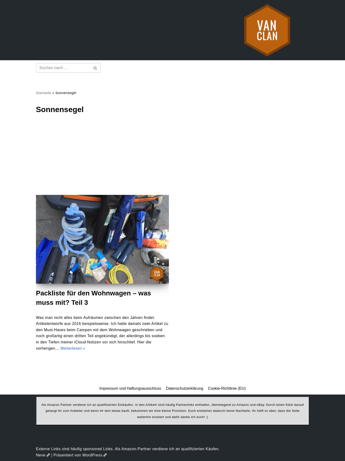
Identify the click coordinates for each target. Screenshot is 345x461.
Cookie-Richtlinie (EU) (227, 388)
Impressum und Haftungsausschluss (130, 388)
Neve (43, 455)
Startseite (43, 93)
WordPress (94, 455)
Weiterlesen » (72, 348)
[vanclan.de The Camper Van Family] (267, 30)
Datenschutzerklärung (184, 388)
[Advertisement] (172, 158)
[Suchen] (63, 68)
